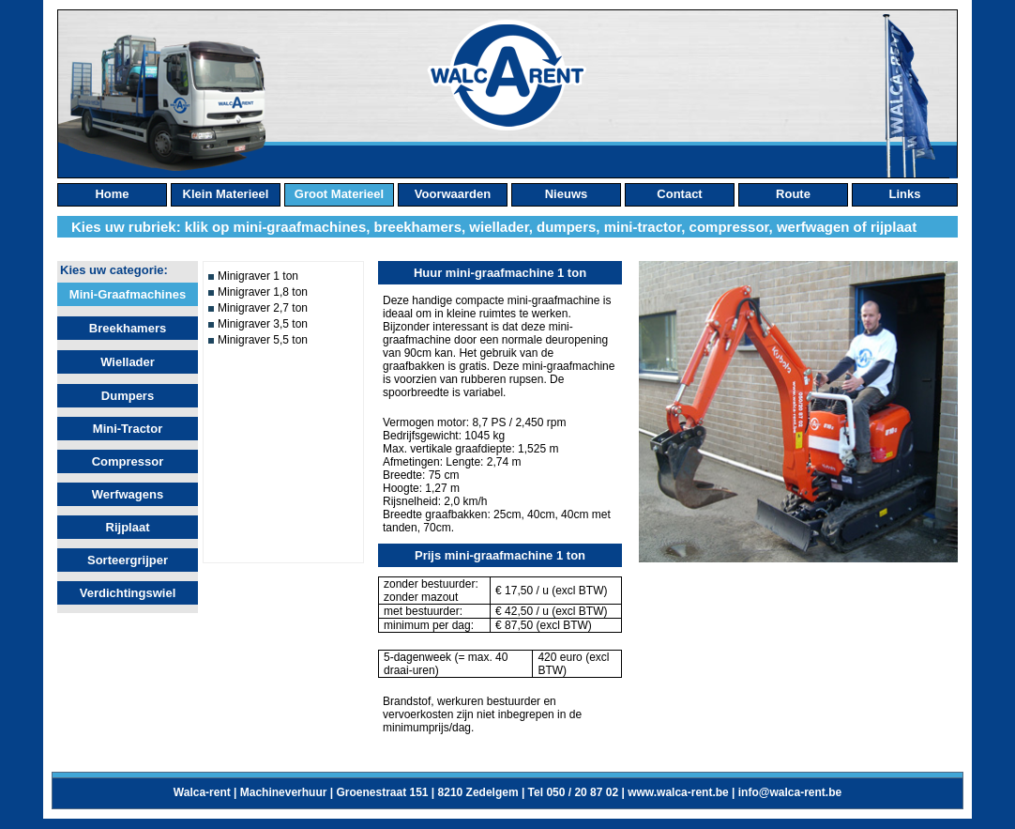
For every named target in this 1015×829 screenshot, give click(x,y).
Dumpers (127, 396)
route (793, 194)
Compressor (128, 461)
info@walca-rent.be (789, 792)
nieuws (566, 194)
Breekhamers (127, 328)
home (112, 194)
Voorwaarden (453, 194)
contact (679, 194)
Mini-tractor (127, 429)
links (905, 194)
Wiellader (127, 362)
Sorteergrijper (127, 560)
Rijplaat (128, 527)
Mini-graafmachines (127, 294)
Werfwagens (127, 494)
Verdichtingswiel (128, 593)
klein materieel (226, 194)
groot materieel (339, 194)
